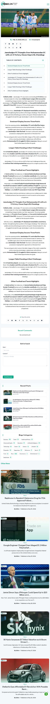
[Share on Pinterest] (5, 44)
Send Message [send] (8, 377)
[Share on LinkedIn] (9, 47)
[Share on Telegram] (9, 44)
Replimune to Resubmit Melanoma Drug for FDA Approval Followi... (25, 499)
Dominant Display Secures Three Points (19, 66)
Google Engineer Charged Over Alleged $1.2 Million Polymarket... (25, 546)
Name (4, 347)
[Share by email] (13, 44)
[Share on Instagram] (5, 47)
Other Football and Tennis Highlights (18, 73)
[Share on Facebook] (16, 44)
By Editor (17, 509)
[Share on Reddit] (16, 47)
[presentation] (16, 370)
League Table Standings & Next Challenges (20, 69)
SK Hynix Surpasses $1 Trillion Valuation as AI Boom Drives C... (25, 640)
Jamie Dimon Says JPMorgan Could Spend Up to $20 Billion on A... (25, 593)
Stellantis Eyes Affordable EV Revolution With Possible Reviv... (25, 688)
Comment (5, 353)
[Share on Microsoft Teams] (20, 47)
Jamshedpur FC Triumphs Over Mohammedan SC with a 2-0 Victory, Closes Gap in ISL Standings (25, 78)
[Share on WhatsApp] (13, 47)
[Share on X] (20, 44)
